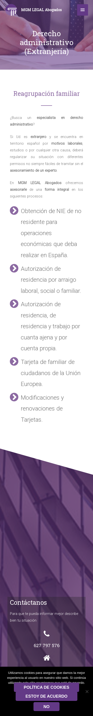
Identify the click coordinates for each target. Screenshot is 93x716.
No (46, 706)
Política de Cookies (46, 687)
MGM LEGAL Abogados (41, 9)
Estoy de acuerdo (46, 696)
